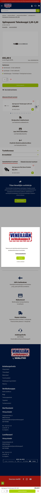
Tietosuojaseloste (20, 254)
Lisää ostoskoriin (22, 491)
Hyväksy (20, 258)
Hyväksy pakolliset (20, 261)
